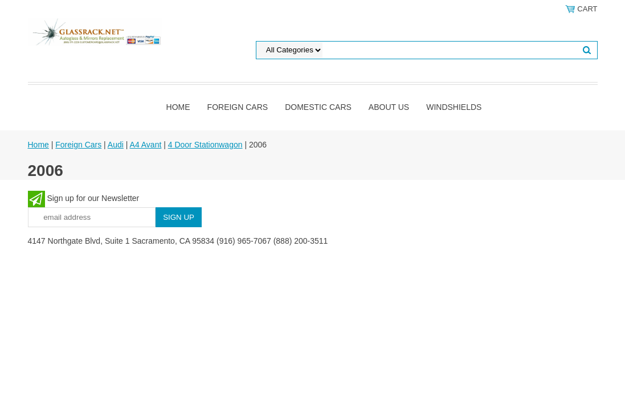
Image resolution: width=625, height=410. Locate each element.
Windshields (453, 107)
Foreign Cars (237, 107)
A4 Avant (146, 144)
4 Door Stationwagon (205, 144)
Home (178, 107)
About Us (389, 107)
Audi (116, 144)
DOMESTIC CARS (318, 107)
